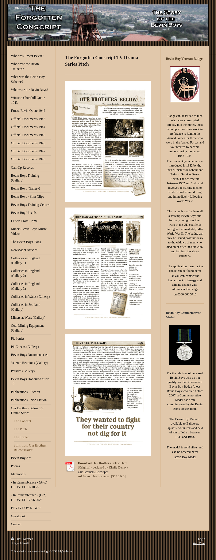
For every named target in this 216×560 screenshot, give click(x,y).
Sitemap (28, 539)
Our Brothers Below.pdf (93, 472)
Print (16, 539)
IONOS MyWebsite (60, 551)
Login (201, 539)
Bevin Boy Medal (185, 457)
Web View (199, 543)
